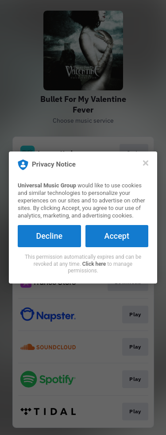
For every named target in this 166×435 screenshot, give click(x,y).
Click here (94, 264)
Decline (49, 236)
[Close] (146, 163)
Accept (116, 236)
